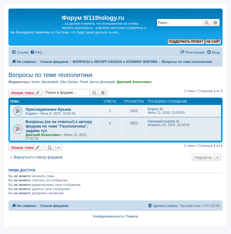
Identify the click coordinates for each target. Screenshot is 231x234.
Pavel (84, 82)
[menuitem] (36, 52)
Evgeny (31, 113)
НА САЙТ (213, 41)
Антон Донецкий (102, 82)
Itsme (35, 82)
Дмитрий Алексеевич (134, 82)
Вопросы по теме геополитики (50, 75)
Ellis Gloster (69, 82)
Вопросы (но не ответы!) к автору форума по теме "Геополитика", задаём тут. (59, 126)
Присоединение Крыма (48, 109)
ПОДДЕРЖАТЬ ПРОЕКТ (186, 41)
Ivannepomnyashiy (161, 121)
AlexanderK (50, 82)
